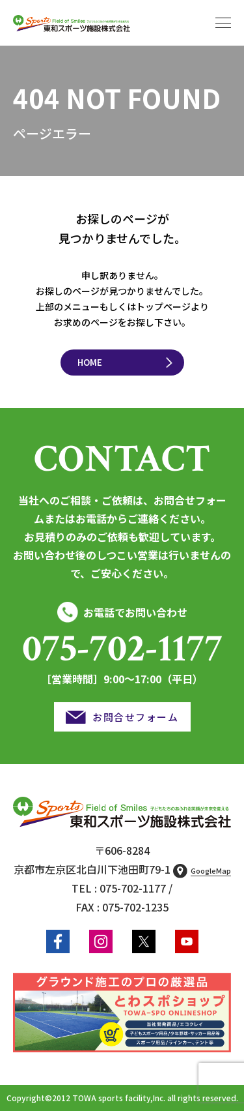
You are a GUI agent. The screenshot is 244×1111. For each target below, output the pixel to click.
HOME (89, 362)
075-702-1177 (122, 648)
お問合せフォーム (135, 717)
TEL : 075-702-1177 (119, 888)
